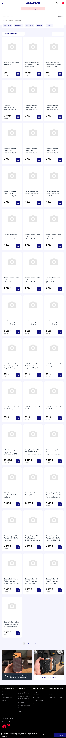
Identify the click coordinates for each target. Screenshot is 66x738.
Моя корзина (36, 697)
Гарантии (4, 700)
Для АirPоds (29, 25)
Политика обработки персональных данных (23, 692)
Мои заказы (36, 694)
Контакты (4, 703)
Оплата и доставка (7, 697)
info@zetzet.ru (6, 721)
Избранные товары (38, 700)
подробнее (34, 733)
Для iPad (40, 25)
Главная (5, 20)
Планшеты (51, 692)
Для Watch (18, 25)
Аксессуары (51, 694)
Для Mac (49, 25)
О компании (5, 692)
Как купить (5, 694)
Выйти (34, 704)
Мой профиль (36, 692)
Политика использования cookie (24, 706)
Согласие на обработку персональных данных (24, 697)
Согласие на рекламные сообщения (24, 701)
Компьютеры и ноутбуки (55, 697)
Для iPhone (7, 25)
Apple (11, 20)
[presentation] (5, 664)
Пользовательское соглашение (22, 710)
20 (35, 643)
